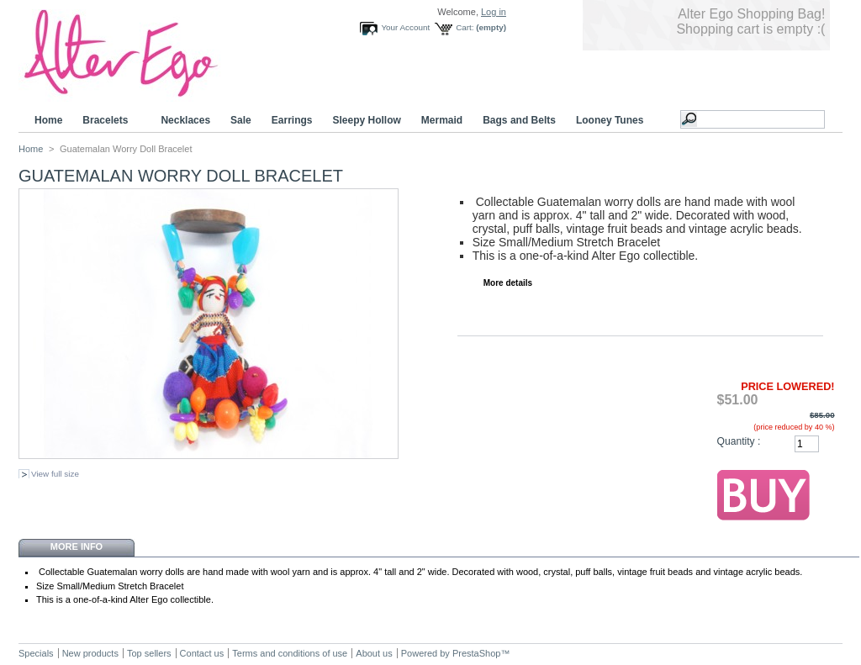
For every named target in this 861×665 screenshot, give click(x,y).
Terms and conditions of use (289, 653)
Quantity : (739, 441)
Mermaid (441, 120)
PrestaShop (476, 653)
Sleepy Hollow (366, 120)
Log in (493, 12)
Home (48, 120)
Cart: (464, 27)
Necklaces (185, 120)
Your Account (405, 27)
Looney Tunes (612, 120)
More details (507, 283)
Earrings (292, 120)
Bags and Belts (519, 120)
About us (374, 653)
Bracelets (107, 120)
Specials (36, 653)
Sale (240, 120)
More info (76, 546)
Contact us (202, 653)
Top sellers (149, 653)
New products (90, 653)
